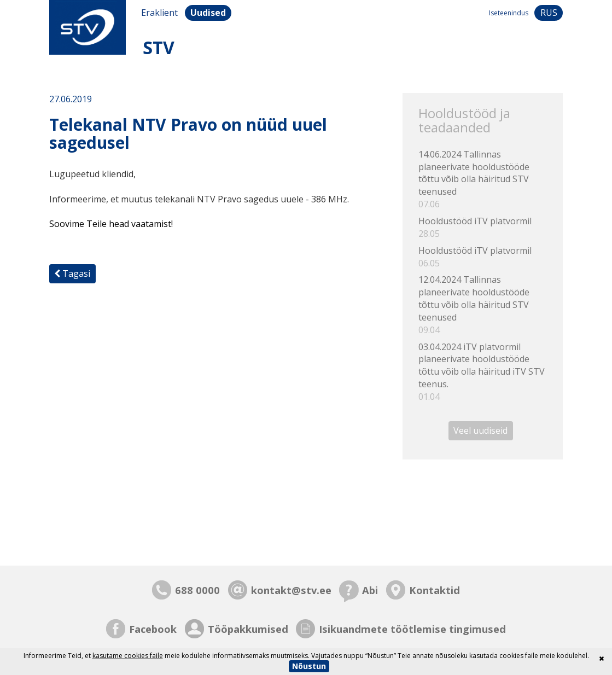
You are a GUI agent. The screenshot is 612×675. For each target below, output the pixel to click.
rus (548, 13)
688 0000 (197, 590)
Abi (370, 590)
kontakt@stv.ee (291, 590)
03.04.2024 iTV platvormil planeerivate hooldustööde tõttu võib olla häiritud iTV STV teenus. (482, 372)
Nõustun (309, 666)
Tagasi (72, 273)
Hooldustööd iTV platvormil (482, 227)
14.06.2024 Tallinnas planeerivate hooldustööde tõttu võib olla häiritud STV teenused (482, 179)
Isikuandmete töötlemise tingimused (412, 629)
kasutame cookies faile (127, 655)
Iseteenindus (508, 13)
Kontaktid (434, 590)
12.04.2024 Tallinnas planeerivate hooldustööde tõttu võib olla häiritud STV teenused (482, 305)
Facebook (153, 629)
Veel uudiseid (480, 431)
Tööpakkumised (248, 629)
